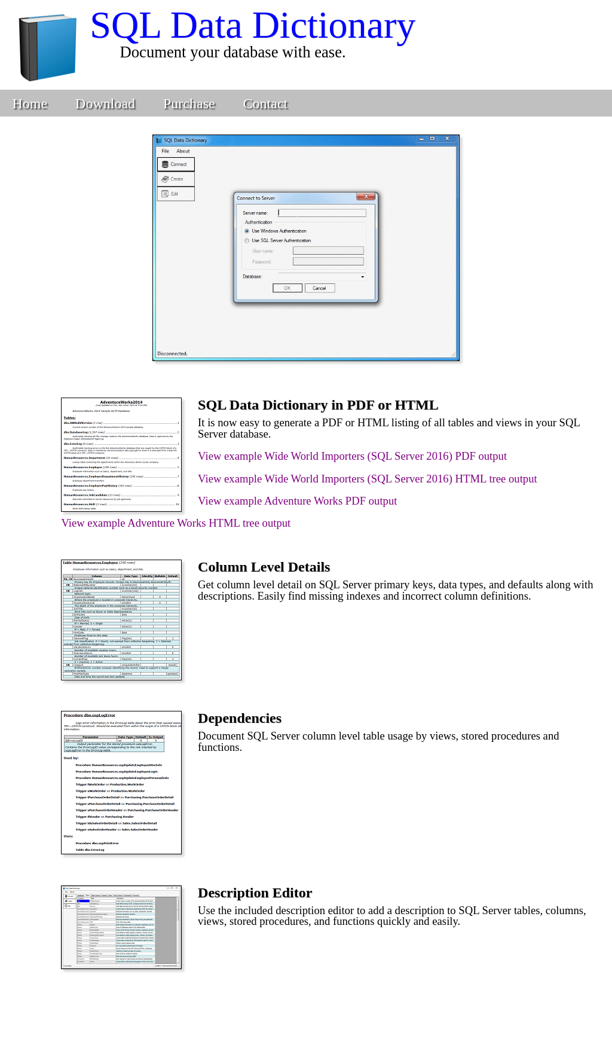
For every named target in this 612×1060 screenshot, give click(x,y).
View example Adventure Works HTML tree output (175, 523)
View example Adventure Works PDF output (297, 500)
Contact (265, 103)
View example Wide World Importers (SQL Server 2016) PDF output (352, 456)
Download (105, 103)
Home (29, 103)
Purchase (189, 103)
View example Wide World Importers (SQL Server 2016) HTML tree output (367, 478)
